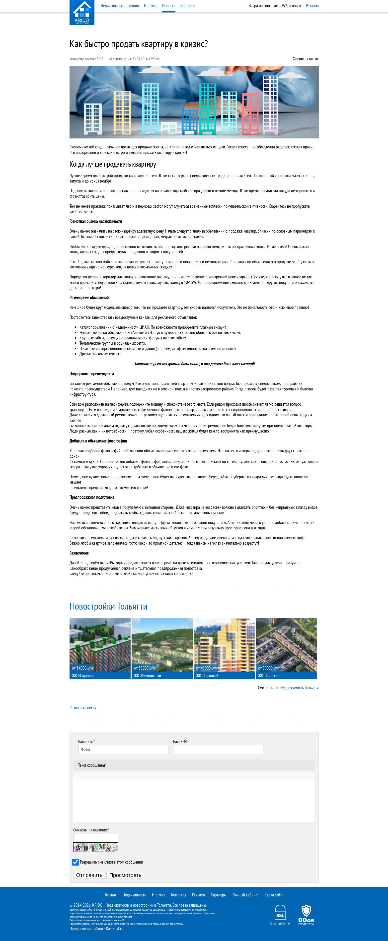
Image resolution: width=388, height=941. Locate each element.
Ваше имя (86, 741)
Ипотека (150, 5)
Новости (168, 5)
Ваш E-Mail (181, 741)
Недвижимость (112, 5)
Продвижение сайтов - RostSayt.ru (96, 928)
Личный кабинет (246, 895)
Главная (111, 895)
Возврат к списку (83, 707)
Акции (134, 5)
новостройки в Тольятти (152, 905)
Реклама (312, 5)
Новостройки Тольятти (109, 605)
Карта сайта (274, 895)
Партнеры (219, 895)
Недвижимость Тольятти (299, 687)
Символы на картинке (91, 830)
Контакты (187, 5)
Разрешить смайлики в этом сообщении (111, 862)
